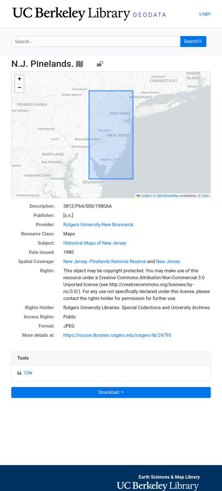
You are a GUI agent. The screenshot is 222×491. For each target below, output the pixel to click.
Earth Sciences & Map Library (169, 477)
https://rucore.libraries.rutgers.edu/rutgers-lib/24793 (117, 335)
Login (205, 13)
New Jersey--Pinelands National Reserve (104, 261)
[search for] (95, 41)
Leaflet (143, 195)
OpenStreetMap (167, 195)
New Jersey (168, 261)
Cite (28, 372)
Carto (205, 195)
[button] (19, 79)
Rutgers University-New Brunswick (98, 224)
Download (109, 392)
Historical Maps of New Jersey (94, 243)
